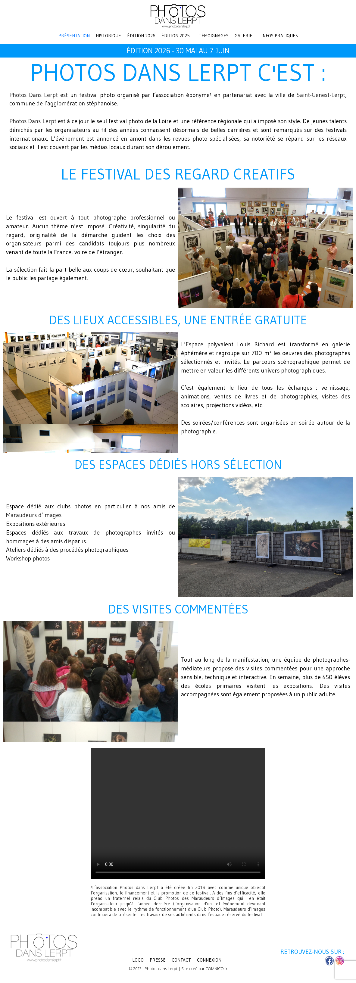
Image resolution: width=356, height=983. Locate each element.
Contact (181, 960)
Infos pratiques (279, 36)
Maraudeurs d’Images (33, 515)
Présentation (74, 36)
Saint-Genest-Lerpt (321, 94)
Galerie (243, 36)
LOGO (138, 960)
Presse (158, 960)
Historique (108, 36)
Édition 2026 (141, 36)
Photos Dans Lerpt (33, 94)
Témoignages (214, 36)
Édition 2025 (175, 36)
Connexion (209, 960)
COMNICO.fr (216, 969)
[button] (177, 35)
